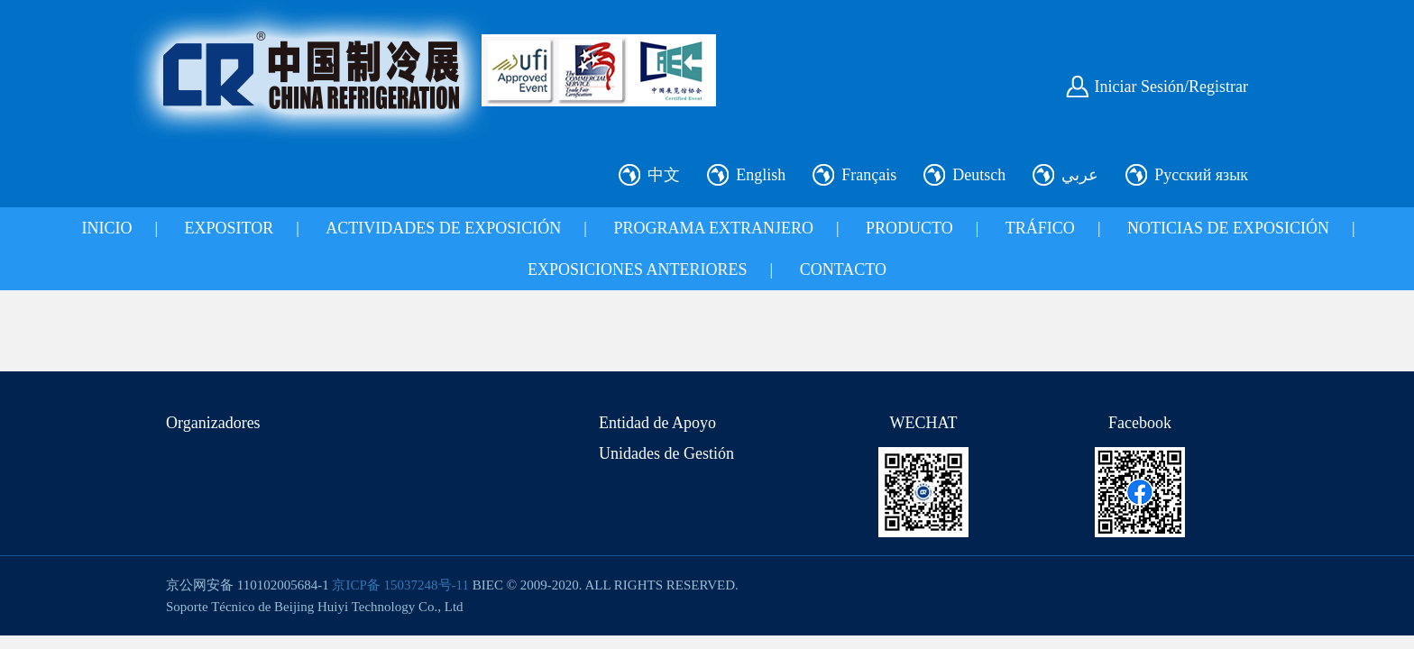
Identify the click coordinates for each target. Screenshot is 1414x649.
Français (868, 175)
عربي (1079, 175)
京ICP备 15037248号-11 (400, 585)
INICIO (106, 228)
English (760, 175)
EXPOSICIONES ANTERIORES (638, 270)
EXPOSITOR (229, 228)
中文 (663, 175)
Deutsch (978, 175)
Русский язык (1201, 175)
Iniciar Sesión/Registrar (1171, 87)
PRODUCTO (909, 228)
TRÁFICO (1040, 228)
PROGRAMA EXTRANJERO (713, 228)
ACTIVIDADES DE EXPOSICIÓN (443, 228)
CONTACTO (843, 270)
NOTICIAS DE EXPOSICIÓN (1228, 228)
